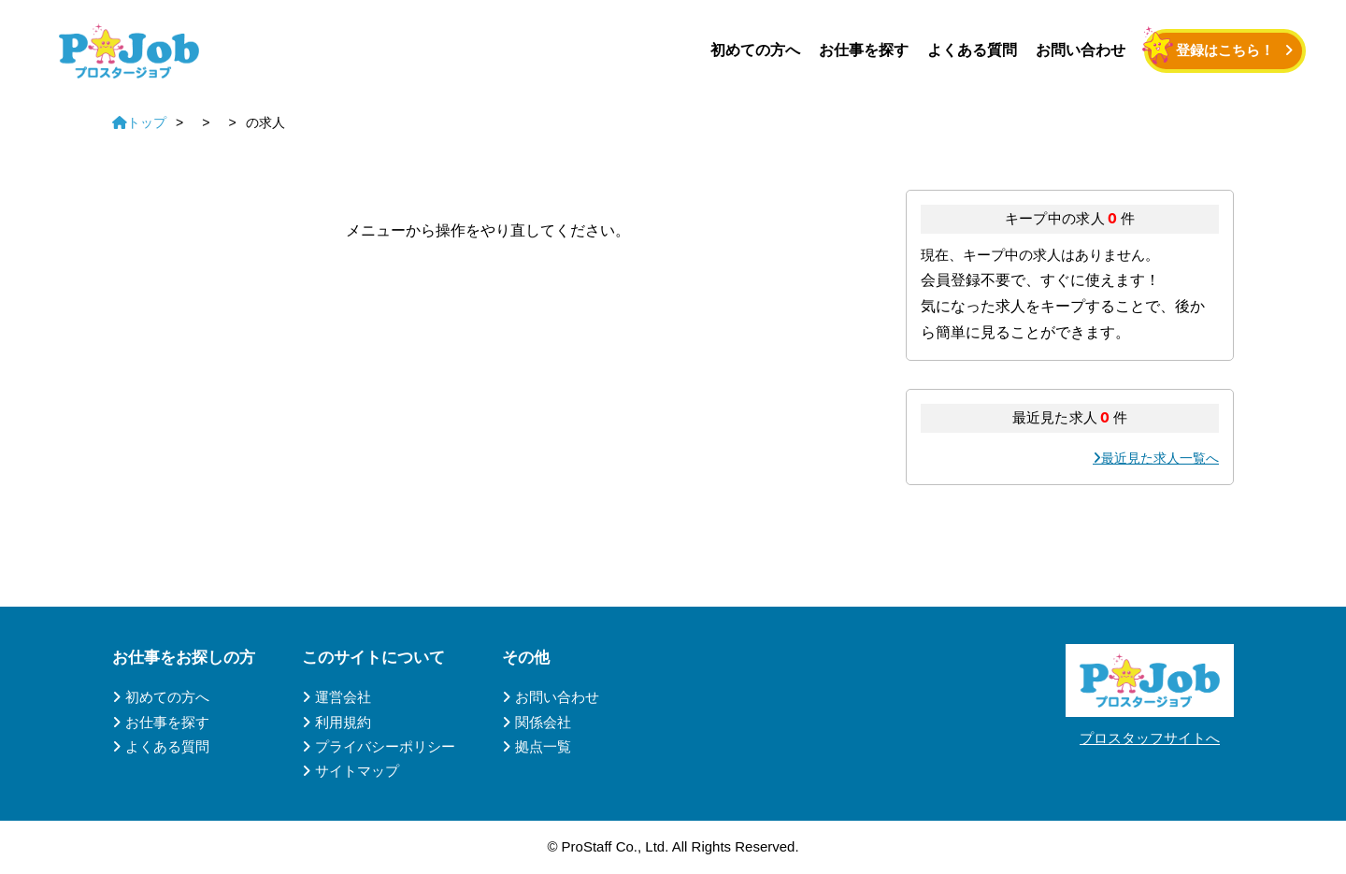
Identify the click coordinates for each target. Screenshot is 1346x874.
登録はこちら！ (1225, 50)
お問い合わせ (1080, 50)
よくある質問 (972, 50)
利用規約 (343, 722)
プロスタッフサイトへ (1150, 738)
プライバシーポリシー (385, 746)
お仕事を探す (864, 50)
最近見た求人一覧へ (1160, 458)
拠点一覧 (543, 746)
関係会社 (543, 722)
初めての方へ (755, 50)
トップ (139, 122)
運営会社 (343, 697)
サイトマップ (357, 771)
